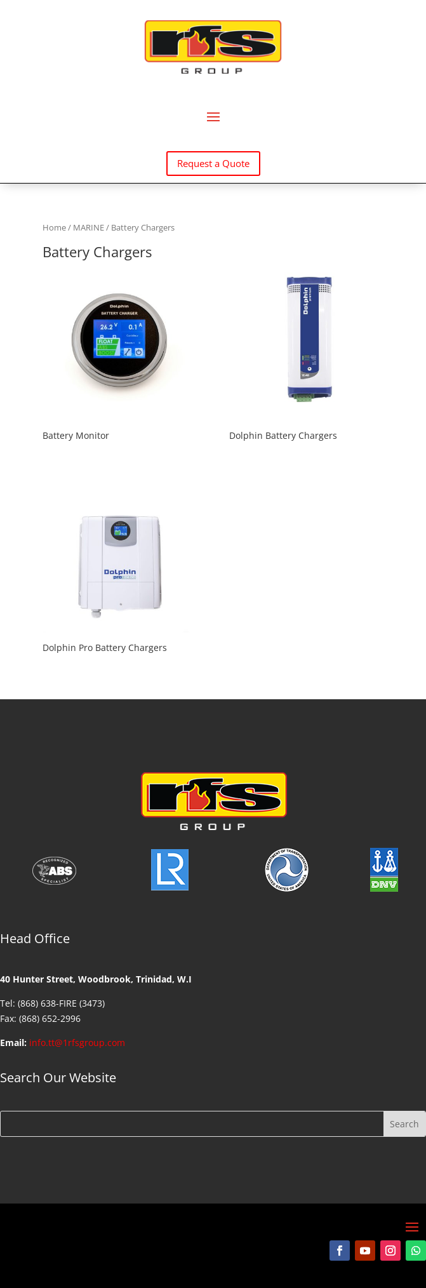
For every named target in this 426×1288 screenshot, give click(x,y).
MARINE (88, 227)
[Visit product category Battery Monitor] (120, 356)
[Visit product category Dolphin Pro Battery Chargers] (120, 568)
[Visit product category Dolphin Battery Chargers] (306, 356)
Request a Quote (213, 163)
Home (54, 227)
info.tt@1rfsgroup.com (77, 1042)
